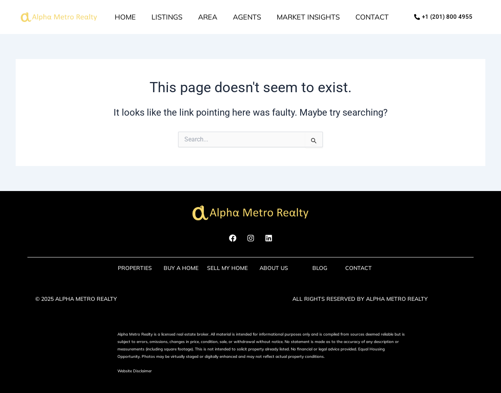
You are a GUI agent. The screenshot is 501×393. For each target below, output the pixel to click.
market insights (308, 17)
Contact (372, 17)
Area (207, 17)
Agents (247, 17)
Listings (166, 17)
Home (125, 17)
